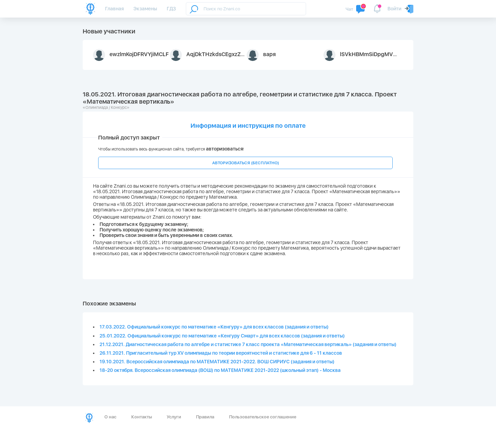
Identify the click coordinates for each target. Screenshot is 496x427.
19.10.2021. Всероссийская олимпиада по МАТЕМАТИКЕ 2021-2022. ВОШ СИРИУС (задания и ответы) (217, 361)
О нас (110, 416)
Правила (205, 416)
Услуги (174, 416)
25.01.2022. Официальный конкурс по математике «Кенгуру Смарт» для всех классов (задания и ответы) (222, 336)
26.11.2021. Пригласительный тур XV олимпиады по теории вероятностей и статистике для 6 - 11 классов (221, 353)
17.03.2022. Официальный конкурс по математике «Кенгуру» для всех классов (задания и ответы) (214, 327)
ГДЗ (171, 8)
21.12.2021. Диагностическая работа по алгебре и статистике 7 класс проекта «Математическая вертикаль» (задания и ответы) (248, 344)
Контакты (141, 416)
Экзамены (145, 8)
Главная (114, 8)
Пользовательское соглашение (262, 416)
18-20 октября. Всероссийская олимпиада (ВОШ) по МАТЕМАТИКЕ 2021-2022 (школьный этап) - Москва (220, 370)
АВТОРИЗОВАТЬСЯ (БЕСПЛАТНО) (245, 162)
